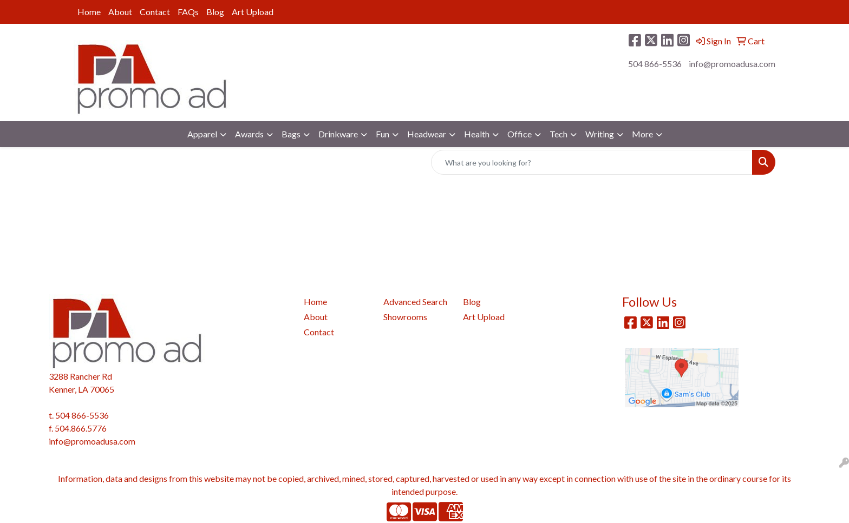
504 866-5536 (655, 63)
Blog (215, 11)
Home (89, 11)
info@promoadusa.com (732, 63)
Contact (155, 11)
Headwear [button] (426, 134)
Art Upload (252, 11)
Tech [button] (558, 134)
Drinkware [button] (338, 134)
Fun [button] (382, 134)
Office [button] (519, 134)
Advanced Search (415, 301)
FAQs (188, 11)
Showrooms (405, 317)
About (120, 11)
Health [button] (476, 134)
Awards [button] (249, 134)
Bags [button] (291, 134)
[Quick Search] (592, 162)
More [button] (642, 134)
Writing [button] (599, 134)
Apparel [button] (202, 134)
